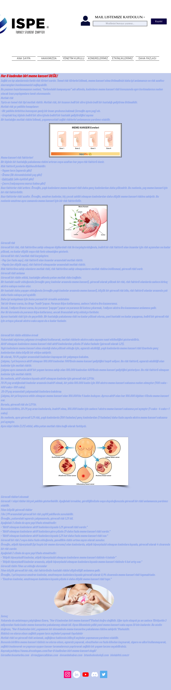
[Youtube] (85, 674)
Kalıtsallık (7, 179)
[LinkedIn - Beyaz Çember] (76, 674)
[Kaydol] (159, 21)
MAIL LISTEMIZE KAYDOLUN (119, 17)
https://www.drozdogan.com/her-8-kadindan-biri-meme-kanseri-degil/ (54, 651)
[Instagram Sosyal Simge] (67, 674)
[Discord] (94, 674)
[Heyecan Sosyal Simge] (103, 674)
